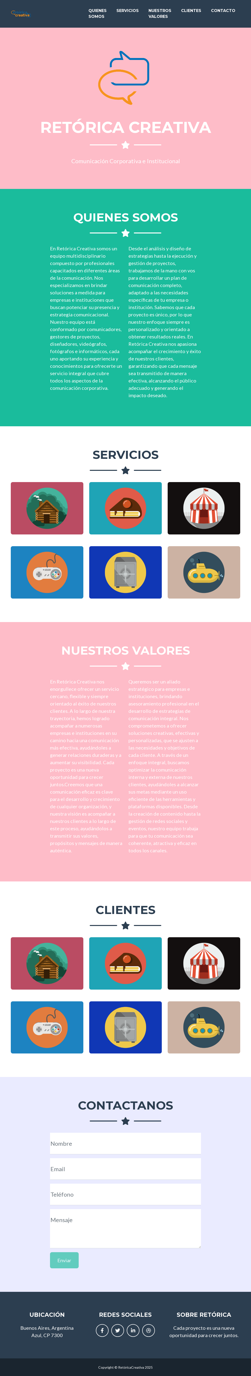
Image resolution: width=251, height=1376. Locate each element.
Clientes (191, 12)
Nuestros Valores (160, 15)
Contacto (223, 12)
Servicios (127, 12)
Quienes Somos (97, 15)
